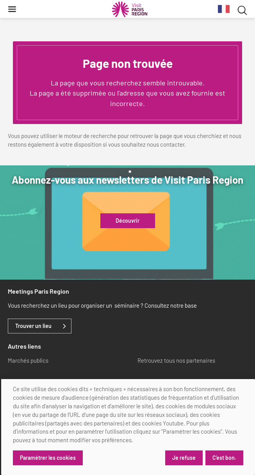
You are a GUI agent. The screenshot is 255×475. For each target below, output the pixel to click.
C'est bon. (224, 457)
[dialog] (128, 427)
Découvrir (127, 220)
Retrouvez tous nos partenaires (176, 360)
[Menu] (12, 9)
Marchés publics (28, 360)
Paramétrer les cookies (48, 457)
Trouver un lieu (33, 326)
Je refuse (184, 457)
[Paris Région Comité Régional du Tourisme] (129, 9)
